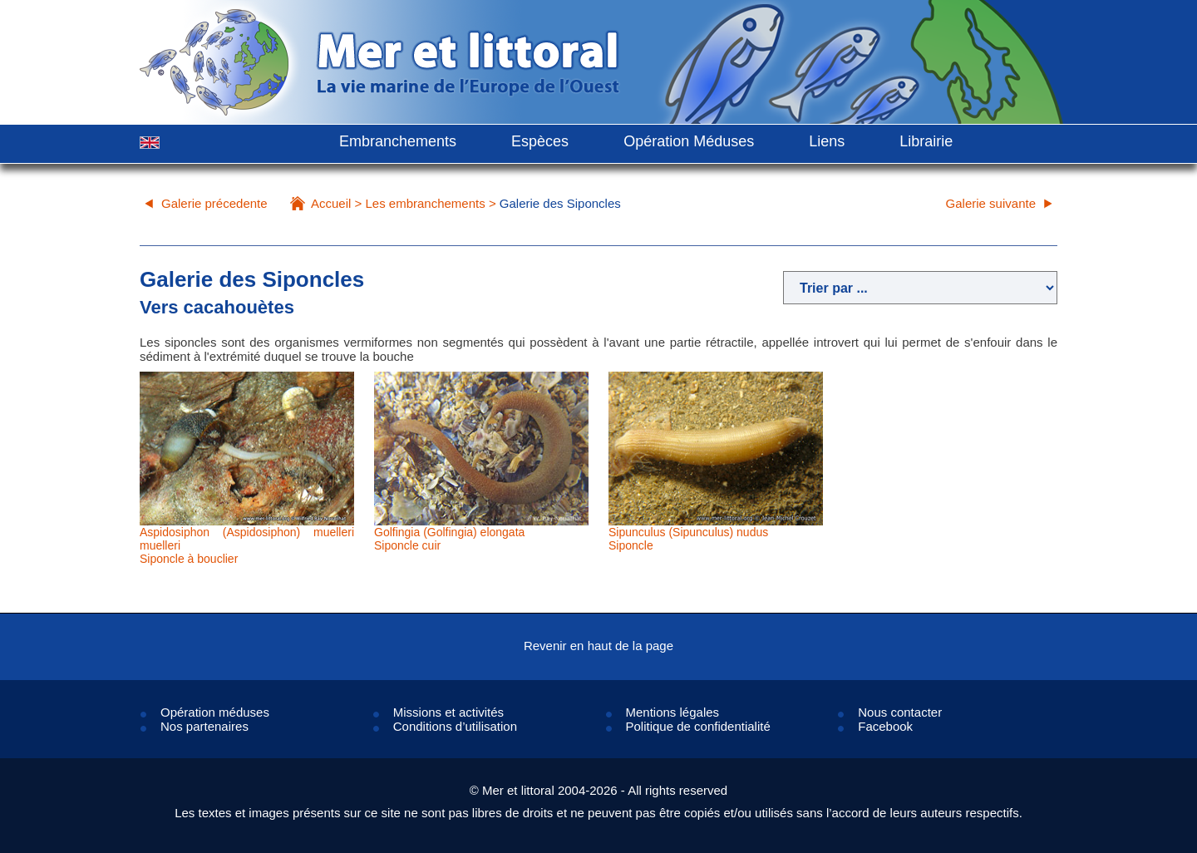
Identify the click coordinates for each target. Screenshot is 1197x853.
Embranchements (397, 141)
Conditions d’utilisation (455, 726)
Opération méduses (214, 712)
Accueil (331, 203)
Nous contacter (900, 712)
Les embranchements (425, 203)
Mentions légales (673, 712)
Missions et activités (448, 712)
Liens (827, 141)
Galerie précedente (214, 203)
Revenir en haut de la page (598, 646)
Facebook (885, 726)
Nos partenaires (204, 726)
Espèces (540, 141)
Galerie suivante (991, 203)
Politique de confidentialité (698, 726)
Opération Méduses (688, 141)
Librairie (926, 141)
